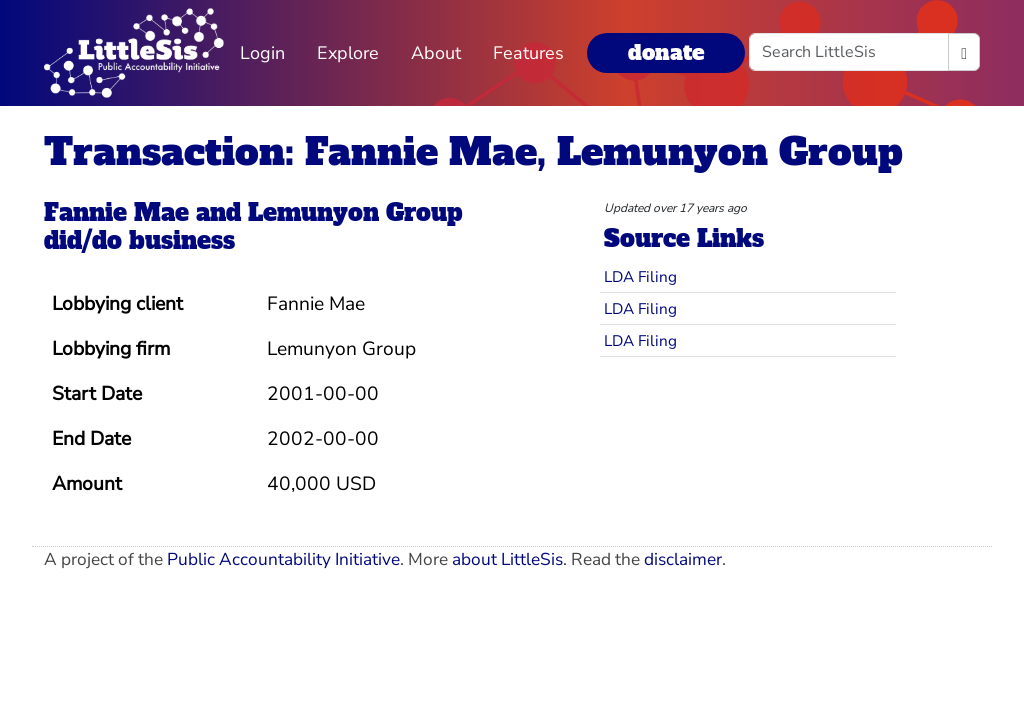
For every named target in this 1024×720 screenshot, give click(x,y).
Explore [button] (348, 53)
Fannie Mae (116, 213)
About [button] (436, 53)
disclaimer (683, 559)
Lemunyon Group (355, 213)
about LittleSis (507, 559)
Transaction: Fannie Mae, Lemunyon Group (473, 151)
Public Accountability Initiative (283, 559)
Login (262, 53)
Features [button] (528, 53)
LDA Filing (640, 276)
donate (666, 52)
